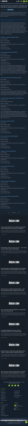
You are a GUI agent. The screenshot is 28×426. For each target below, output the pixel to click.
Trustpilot (16, 407)
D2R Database (3, 414)
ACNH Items (3, 398)
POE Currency (3, 394)
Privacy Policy (3, 406)
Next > (19, 212)
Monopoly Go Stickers (17, 395)
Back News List (13, 212)
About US (2, 409)
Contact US (2, 411)
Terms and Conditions (4, 404)
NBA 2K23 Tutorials (10, 9)
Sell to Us (2, 412)
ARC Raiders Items (4, 400)
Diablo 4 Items (16, 394)
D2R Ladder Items (3, 397)
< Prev (8, 212)
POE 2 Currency (16, 397)
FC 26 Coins (3, 395)
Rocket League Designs (4, 415)
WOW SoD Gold (3, 392)
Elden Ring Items (17, 392)
